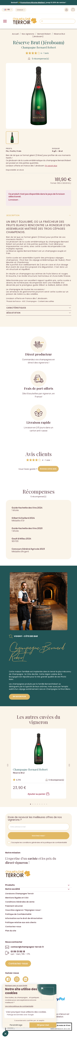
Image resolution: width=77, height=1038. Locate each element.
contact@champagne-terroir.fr (27, 946)
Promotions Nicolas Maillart (32, 2)
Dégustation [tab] (13, 313)
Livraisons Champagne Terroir (19, 893)
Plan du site (10, 930)
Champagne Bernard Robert (38, 47)
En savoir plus (51, 165)
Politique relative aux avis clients (20, 922)
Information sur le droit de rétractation (23, 918)
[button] (30, 804)
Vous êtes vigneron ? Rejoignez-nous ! (23, 910)
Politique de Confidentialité (18, 914)
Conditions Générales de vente (19, 902)
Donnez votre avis (48, 469)
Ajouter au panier (38, 794)
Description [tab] (12, 215)
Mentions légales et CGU (16, 897)
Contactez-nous (13, 926)
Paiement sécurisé (14, 906)
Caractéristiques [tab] (16, 308)
